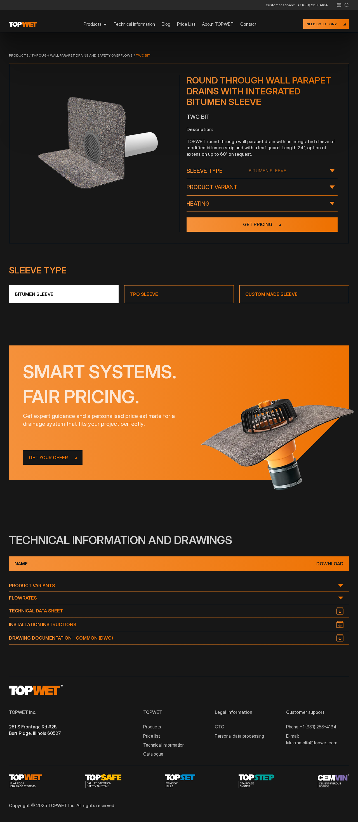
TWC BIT (143, 55)
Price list (151, 736)
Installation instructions (42, 624)
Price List (186, 24)
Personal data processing (239, 736)
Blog (166, 24)
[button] (339, 5)
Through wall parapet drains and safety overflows (82, 55)
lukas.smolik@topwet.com (311, 743)
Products (19, 55)
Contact (248, 24)
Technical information (134, 24)
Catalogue (153, 754)
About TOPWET (218, 24)
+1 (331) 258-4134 (313, 5)
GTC (219, 727)
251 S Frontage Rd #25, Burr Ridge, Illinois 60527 (35, 730)
